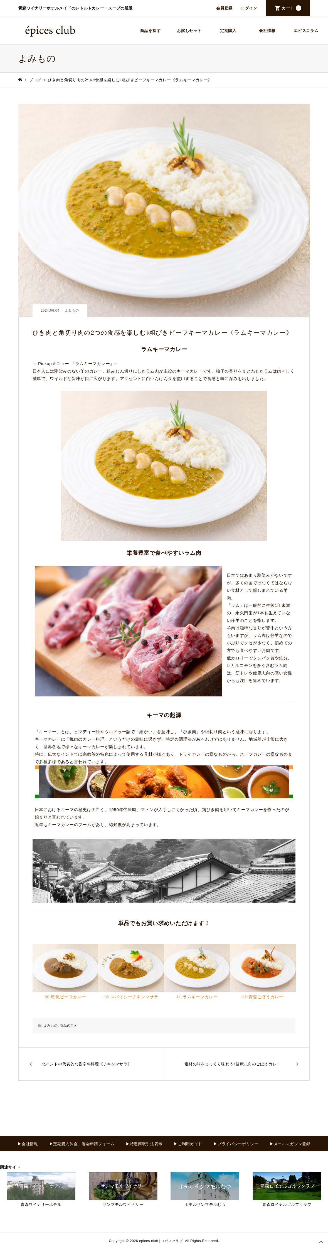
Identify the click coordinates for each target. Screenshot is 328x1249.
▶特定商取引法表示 (144, 1144)
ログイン (249, 8)
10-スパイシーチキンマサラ (131, 996)
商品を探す (150, 30)
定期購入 (228, 30)
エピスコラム (306, 30)
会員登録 (224, 8)
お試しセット (189, 30)
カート (291, 8)
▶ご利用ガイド (188, 1144)
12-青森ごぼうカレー (262, 996)
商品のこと (69, 1026)
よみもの (72, 310)
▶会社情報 (28, 1144)
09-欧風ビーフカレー (65, 996)
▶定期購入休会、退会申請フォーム (82, 1144)
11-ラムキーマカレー (197, 996)
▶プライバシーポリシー (235, 1144)
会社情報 (267, 30)
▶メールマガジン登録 (290, 1144)
